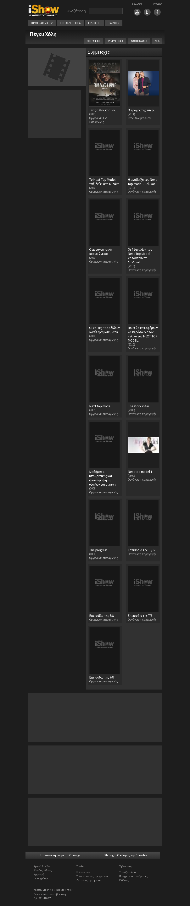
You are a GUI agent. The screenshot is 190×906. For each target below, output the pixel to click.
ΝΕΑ (157, 41)
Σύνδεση (137, 4)
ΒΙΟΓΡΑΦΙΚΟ (93, 41)
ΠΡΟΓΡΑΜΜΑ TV (42, 23)
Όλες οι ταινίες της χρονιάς (92, 876)
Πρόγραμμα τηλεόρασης (133, 876)
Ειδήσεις (124, 880)
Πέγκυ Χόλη (43, 34)
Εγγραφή (157, 4)
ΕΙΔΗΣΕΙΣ (94, 23)
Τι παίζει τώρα (127, 872)
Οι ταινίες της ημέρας (88, 880)
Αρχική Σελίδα (42, 866)
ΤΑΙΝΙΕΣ (113, 23)
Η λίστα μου (83, 872)
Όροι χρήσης (41, 878)
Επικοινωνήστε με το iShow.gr (60, 855)
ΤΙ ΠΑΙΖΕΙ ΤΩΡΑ (70, 23)
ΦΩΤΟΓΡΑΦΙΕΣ (139, 41)
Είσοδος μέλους (43, 870)
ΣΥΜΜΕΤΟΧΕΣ (115, 41)
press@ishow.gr (58, 894)
